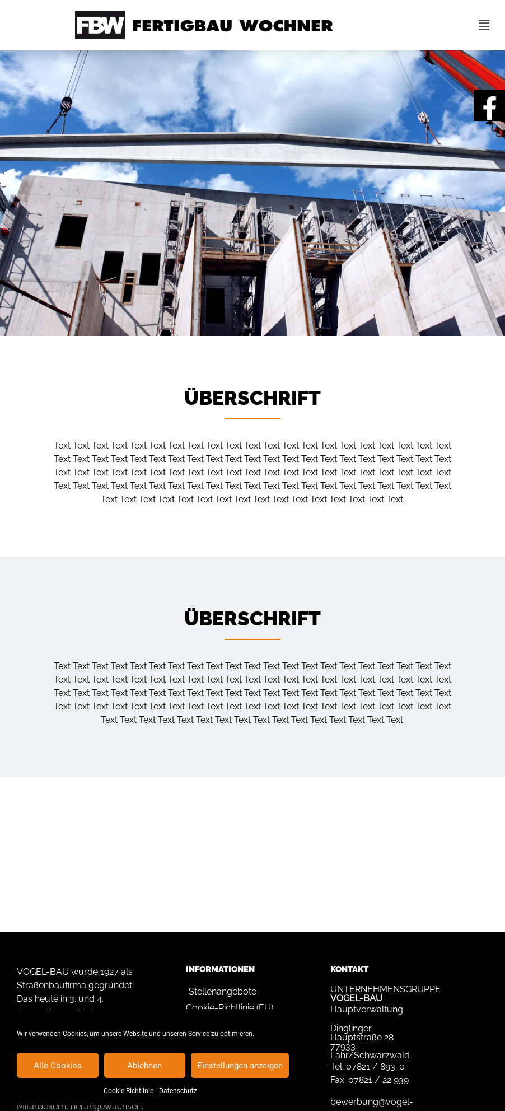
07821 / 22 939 (378, 1080)
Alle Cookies (58, 1066)
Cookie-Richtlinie (128, 1091)
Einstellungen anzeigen (240, 1066)
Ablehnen (144, 1066)
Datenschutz (178, 1091)
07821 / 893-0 (375, 1066)
